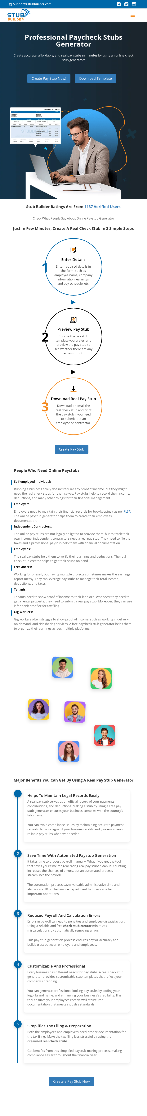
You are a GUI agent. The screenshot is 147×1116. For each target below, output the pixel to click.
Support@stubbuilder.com (32, 4)
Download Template (95, 78)
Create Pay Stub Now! (49, 78)
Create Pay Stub (71, 449)
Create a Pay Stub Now (71, 1081)
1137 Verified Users (102, 206)
